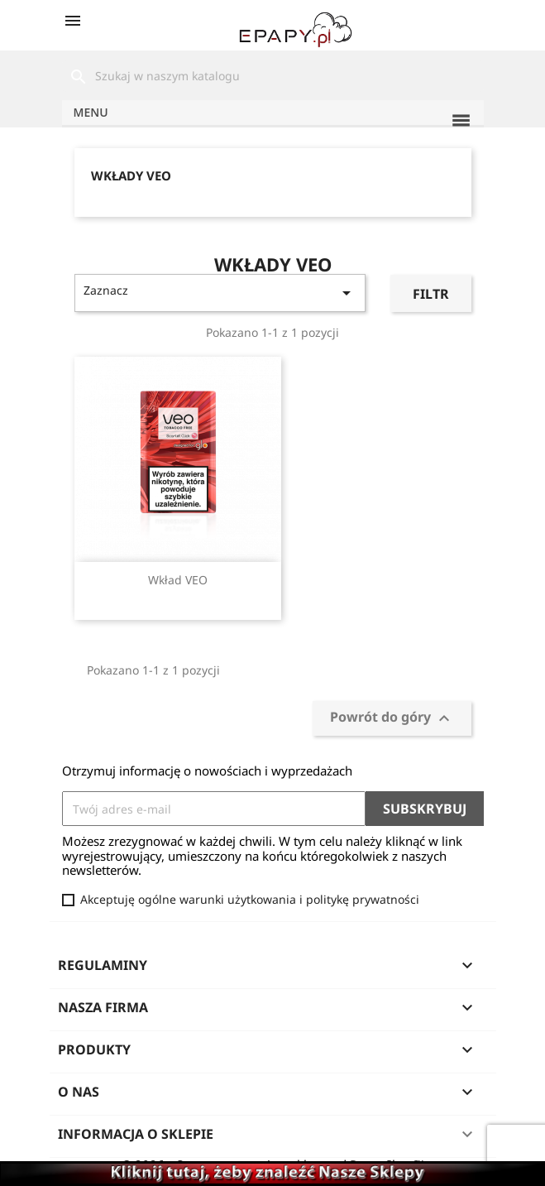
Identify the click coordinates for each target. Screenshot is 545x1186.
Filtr (431, 294)
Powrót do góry (392, 718)
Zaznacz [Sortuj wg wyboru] (220, 292)
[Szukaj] (273, 76)
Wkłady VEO (131, 175)
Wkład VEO (178, 580)
